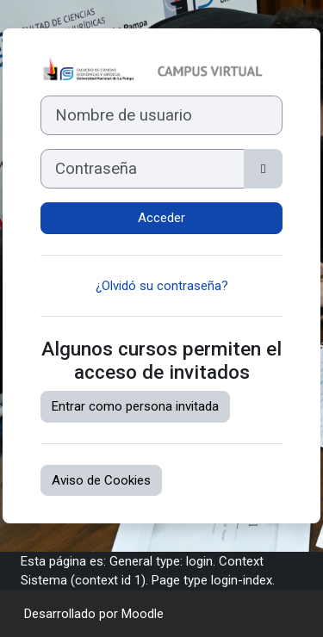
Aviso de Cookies (101, 480)
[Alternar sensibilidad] (263, 169)
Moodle (142, 614)
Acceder (161, 218)
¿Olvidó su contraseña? (162, 286)
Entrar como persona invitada (135, 406)
